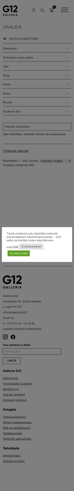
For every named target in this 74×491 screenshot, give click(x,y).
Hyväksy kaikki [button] (18, 253)
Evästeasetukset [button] (31, 246)
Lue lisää (12, 246)
